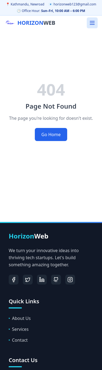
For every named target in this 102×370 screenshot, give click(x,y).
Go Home (51, 134)
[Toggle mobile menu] (92, 22)
